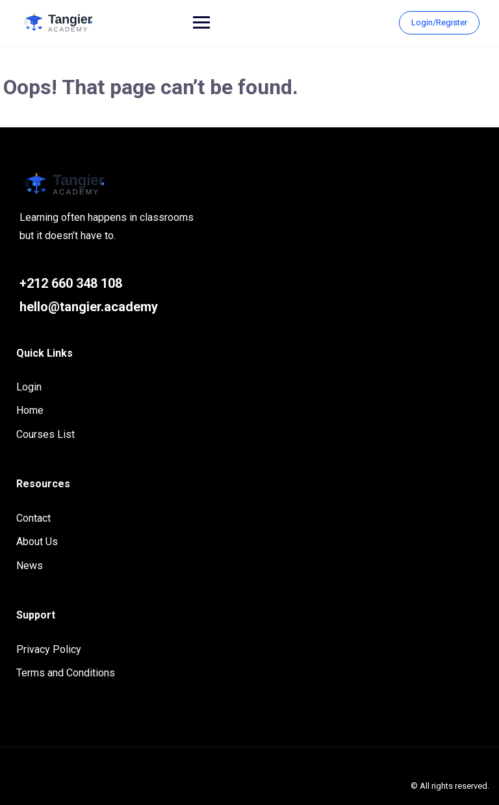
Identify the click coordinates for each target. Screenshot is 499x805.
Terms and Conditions (65, 673)
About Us (37, 541)
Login (29, 387)
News (29, 565)
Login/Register (439, 22)
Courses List (45, 434)
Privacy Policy (48, 649)
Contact (33, 518)
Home (30, 410)
